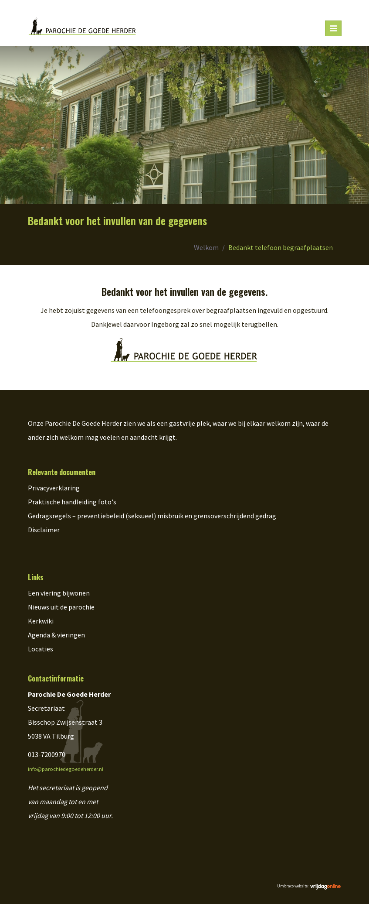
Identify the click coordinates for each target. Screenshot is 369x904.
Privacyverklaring (54, 487)
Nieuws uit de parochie (61, 607)
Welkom (206, 247)
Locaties (40, 648)
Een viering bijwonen (59, 593)
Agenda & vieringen (56, 634)
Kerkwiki (41, 620)
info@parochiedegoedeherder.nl (65, 769)
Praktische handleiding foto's (72, 501)
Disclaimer (44, 529)
